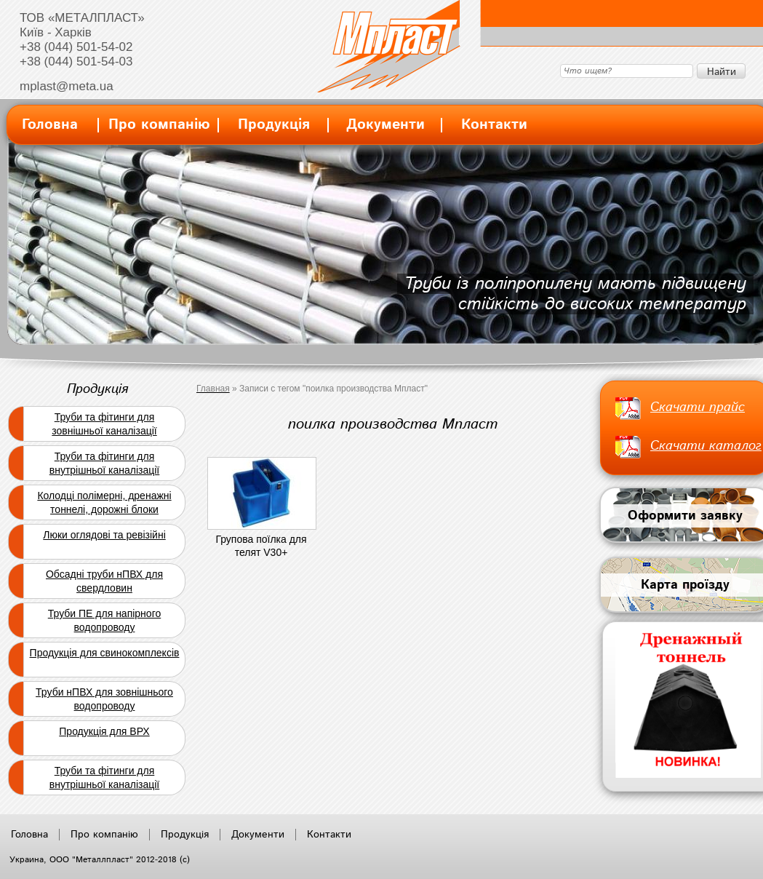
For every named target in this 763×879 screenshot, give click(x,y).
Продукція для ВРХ (104, 731)
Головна (50, 124)
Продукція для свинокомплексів (105, 653)
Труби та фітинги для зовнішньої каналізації (104, 424)
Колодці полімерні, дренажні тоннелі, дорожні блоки (104, 502)
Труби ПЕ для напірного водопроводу (104, 620)
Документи (385, 124)
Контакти (494, 124)
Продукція (274, 124)
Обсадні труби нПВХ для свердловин (104, 581)
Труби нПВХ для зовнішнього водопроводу (104, 699)
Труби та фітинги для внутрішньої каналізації (104, 463)
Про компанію (159, 124)
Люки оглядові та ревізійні (104, 535)
